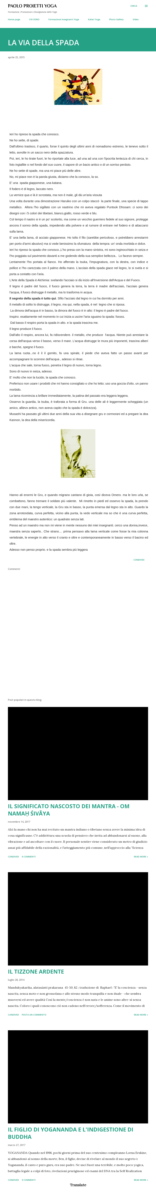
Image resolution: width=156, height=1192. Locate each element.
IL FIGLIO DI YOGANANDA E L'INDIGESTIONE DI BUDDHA (70, 1133)
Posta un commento (34, 1014)
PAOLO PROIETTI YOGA (32, 6)
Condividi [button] (138, 559)
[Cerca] (133, 6)
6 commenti (29, 856)
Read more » (141, 856)
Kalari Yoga (94, 19)
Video (136, 19)
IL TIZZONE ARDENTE (36, 971)
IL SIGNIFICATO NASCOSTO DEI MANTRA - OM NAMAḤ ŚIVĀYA (68, 809)
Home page (14, 19)
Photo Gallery (116, 19)
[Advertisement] (78, 672)
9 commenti (29, 1179)
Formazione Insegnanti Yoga (63, 19)
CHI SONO (34, 19)
